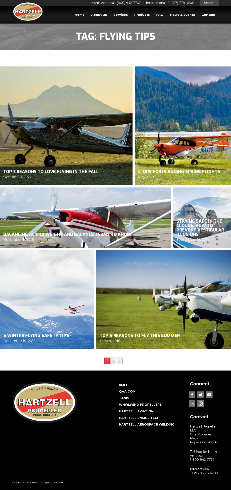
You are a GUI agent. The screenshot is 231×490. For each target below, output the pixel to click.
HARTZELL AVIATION (136, 411)
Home (80, 15)
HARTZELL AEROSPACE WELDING (147, 424)
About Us (99, 15)
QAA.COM (127, 391)
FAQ (160, 15)
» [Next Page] (119, 360)
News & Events (182, 15)
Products (142, 15)
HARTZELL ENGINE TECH (139, 418)
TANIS (124, 398)
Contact (208, 15)
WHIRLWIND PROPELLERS (140, 405)
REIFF (123, 385)
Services (120, 15)
